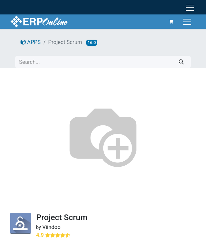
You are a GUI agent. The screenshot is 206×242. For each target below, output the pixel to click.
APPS (31, 42)
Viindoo (51, 227)
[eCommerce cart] (171, 21)
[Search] (181, 62)
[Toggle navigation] (188, 21)
